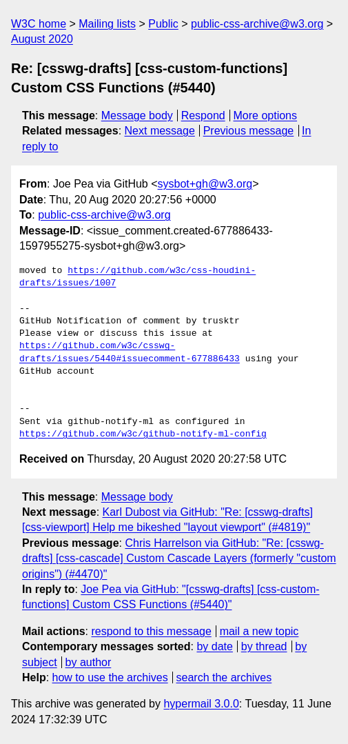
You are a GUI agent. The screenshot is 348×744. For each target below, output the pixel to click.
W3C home (38, 24)
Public (163, 24)
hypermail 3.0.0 (200, 704)
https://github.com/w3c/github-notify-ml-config (143, 434)
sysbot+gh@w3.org (205, 184)
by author (88, 662)
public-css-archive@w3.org (257, 24)
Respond (203, 115)
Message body (137, 115)
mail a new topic (259, 631)
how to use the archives (110, 677)
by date (214, 646)
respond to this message (151, 631)
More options (266, 115)
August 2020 (42, 39)
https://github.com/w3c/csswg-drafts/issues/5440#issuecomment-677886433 (129, 352)
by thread (264, 646)
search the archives (224, 677)
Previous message (248, 131)
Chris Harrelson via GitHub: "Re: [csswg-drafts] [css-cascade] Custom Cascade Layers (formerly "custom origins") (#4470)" (179, 558)
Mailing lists (107, 24)
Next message (160, 131)
